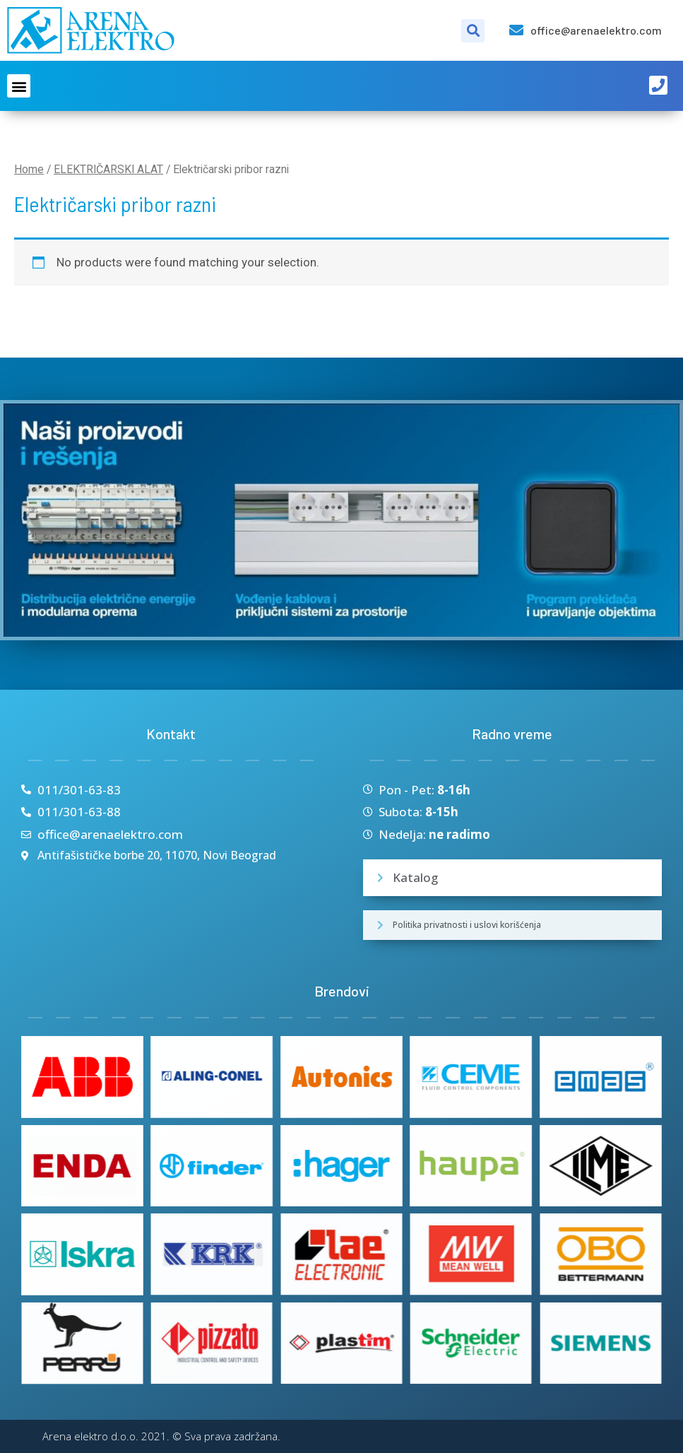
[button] (18, 86)
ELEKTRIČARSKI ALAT (108, 169)
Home (29, 169)
